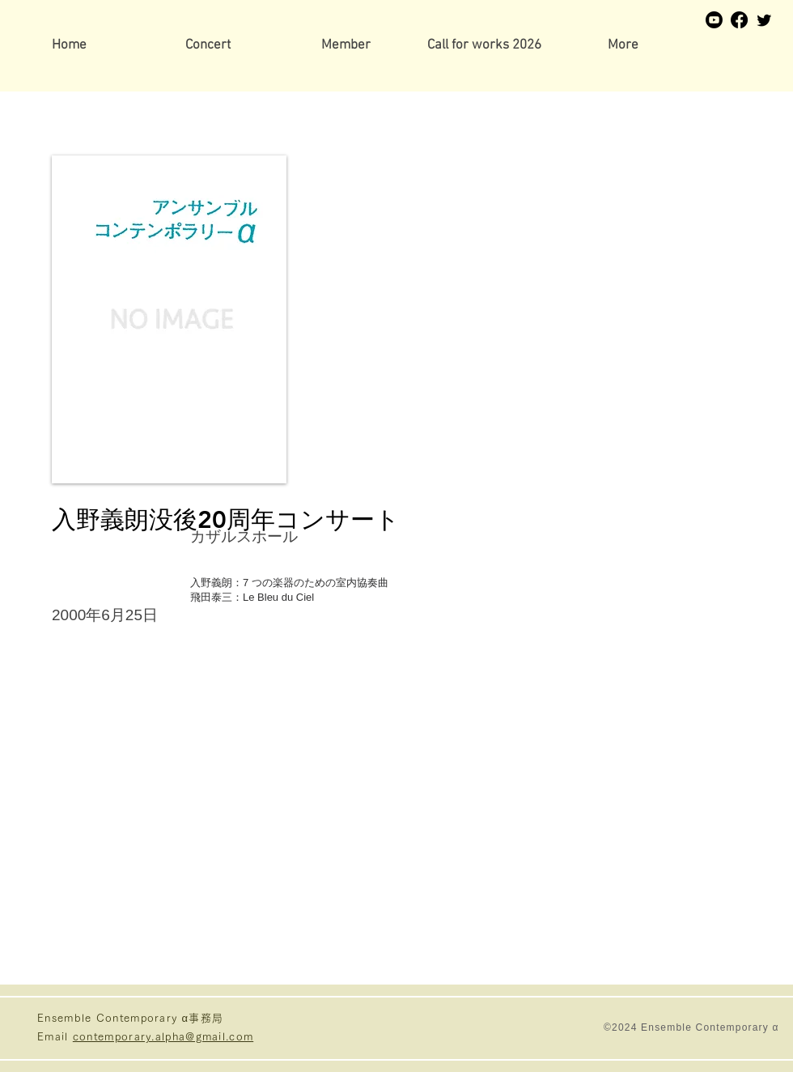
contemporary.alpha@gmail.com (163, 1037)
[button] (346, 45)
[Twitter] (764, 19)
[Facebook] (739, 19)
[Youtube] (714, 19)
